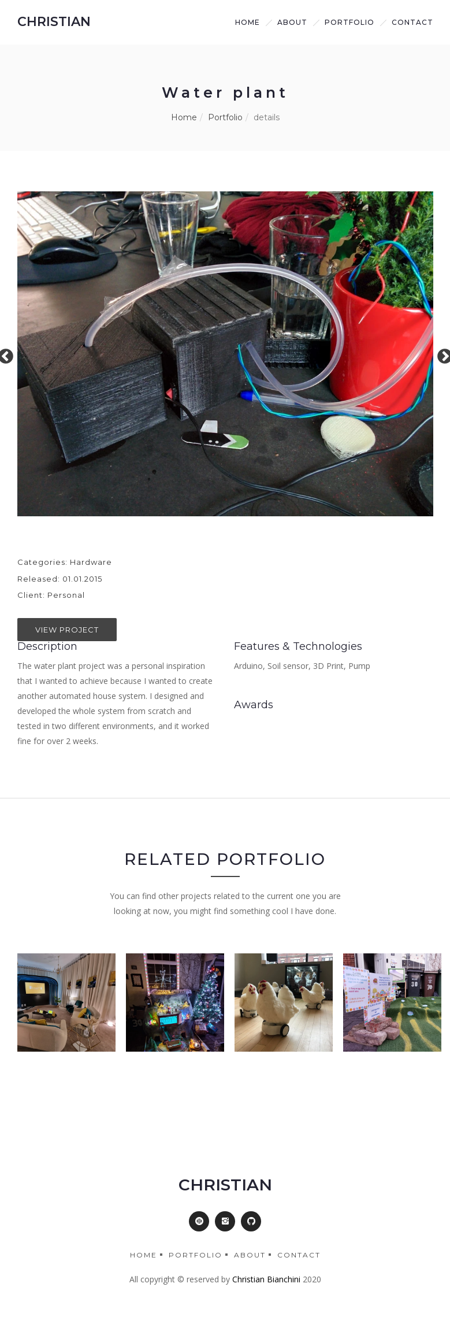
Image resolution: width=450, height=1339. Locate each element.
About (250, 1255)
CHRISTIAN (54, 21)
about (292, 22)
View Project (67, 629)
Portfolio (349, 22)
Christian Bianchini (266, 1279)
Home (247, 22)
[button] (199, 1221)
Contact (412, 22)
